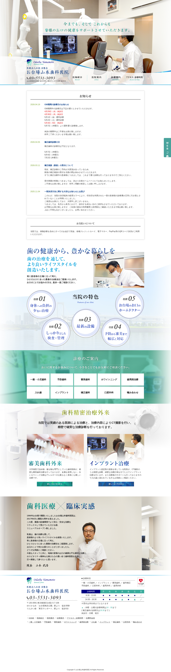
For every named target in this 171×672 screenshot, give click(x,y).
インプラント (62, 392)
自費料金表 (90, 618)
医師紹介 (40, 618)
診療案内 (60, 618)
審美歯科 (85, 379)
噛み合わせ (132, 392)
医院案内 (50, 618)
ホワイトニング (109, 379)
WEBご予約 (167, 148)
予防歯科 (61, 379)
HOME (31, 618)
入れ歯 (38, 392)
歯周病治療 (132, 379)
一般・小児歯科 (38, 379)
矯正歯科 (85, 392)
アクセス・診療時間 (75, 618)
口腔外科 (109, 392)
